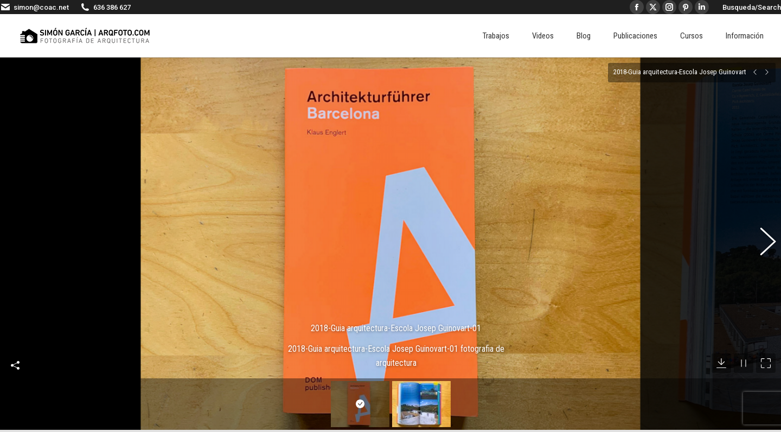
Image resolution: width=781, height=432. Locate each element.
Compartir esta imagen (15, 349)
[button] (762, 235)
